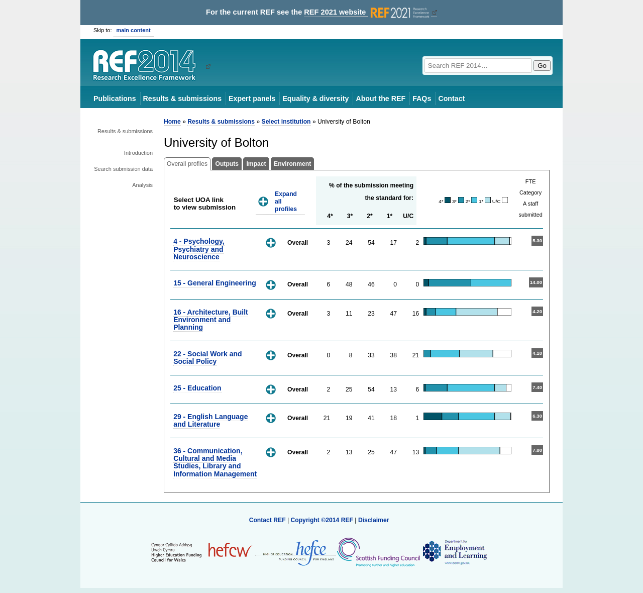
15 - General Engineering (214, 283)
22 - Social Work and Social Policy (207, 357)
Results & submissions (182, 98)
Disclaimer (373, 520)
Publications (114, 98)
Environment (292, 163)
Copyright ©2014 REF (322, 520)
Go (542, 65)
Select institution (286, 121)
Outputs (227, 163)
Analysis (142, 185)
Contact (451, 98)
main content (134, 30)
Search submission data (123, 169)
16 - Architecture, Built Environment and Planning (210, 320)
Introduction (138, 153)
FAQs (421, 98)
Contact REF (267, 520)
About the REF (380, 98)
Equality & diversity (315, 98)
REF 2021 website (367, 12)
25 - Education (197, 388)
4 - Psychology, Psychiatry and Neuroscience (198, 249)
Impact (256, 163)
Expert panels (252, 98)
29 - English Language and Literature (210, 420)
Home (172, 121)
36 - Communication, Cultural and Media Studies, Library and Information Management (215, 462)
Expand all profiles (286, 201)
